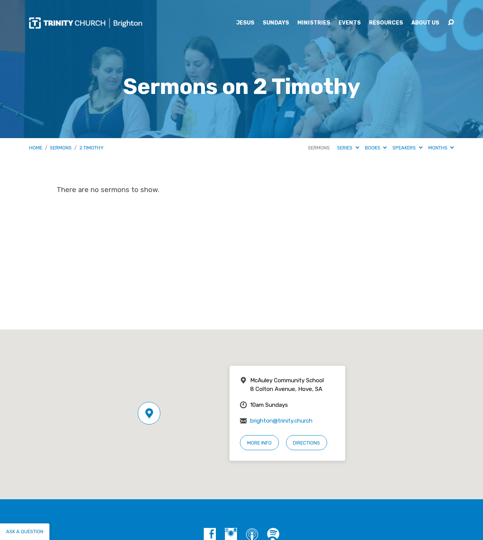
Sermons (61, 148)
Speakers (407, 148)
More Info (259, 443)
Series (348, 148)
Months (441, 148)
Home (35, 148)
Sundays (276, 23)
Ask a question (24, 531)
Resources (386, 23)
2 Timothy (91, 148)
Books (376, 148)
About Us (425, 23)
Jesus (245, 23)
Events (349, 23)
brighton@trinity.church (281, 420)
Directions (306, 443)
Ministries (313, 23)
